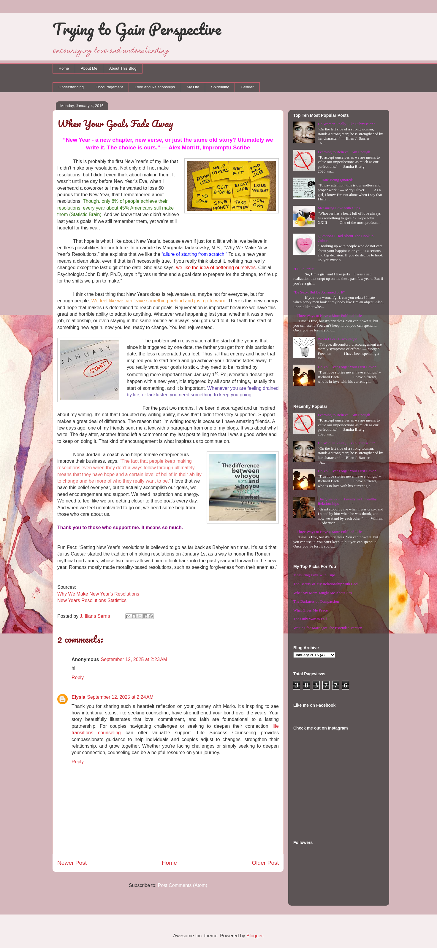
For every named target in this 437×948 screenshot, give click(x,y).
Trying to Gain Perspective (137, 29)
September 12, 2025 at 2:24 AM (120, 697)
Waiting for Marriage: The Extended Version (327, 627)
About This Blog (123, 68)
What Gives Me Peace (310, 610)
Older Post (265, 863)
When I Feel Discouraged (337, 339)
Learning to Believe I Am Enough (344, 152)
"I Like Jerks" (304, 268)
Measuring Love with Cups (339, 208)
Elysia (78, 697)
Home (64, 68)
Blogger (254, 935)
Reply (78, 677)
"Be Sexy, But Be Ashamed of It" (319, 292)
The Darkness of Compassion (316, 601)
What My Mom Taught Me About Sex (322, 592)
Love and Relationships (155, 87)
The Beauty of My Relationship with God (325, 584)
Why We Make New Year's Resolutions (98, 593)
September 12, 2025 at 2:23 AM (134, 659)
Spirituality (220, 87)
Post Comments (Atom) (182, 885)
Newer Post (72, 863)
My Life (193, 87)
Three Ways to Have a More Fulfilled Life (329, 315)
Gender (247, 87)
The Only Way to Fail (310, 619)
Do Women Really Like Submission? (346, 124)
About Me (89, 68)
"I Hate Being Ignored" (336, 180)
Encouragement (109, 87)
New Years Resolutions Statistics (91, 600)
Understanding (71, 87)
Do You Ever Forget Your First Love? (347, 367)
